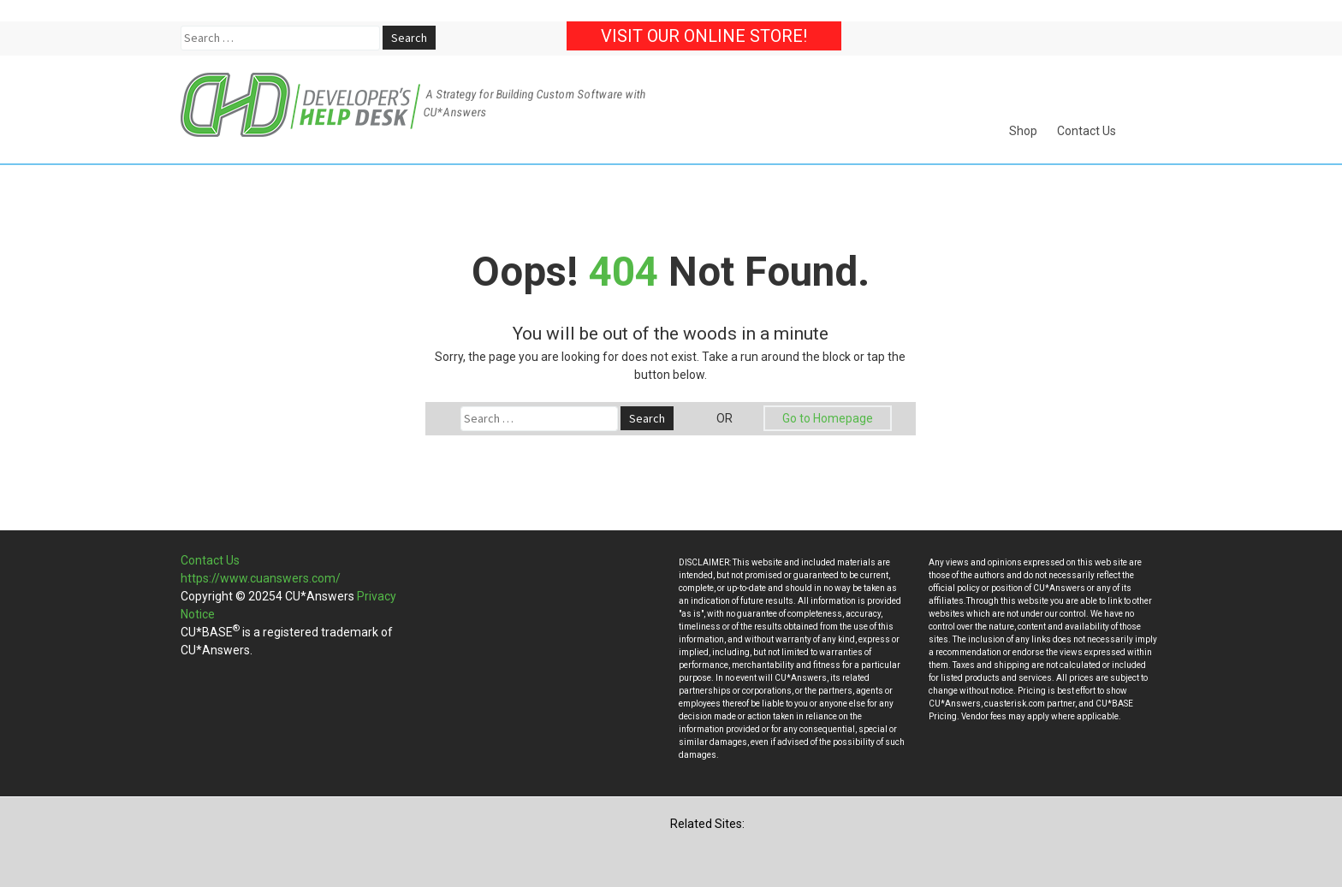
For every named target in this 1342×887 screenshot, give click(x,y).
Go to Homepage (827, 418)
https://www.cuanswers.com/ (261, 578)
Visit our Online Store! (704, 36)
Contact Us (1086, 131)
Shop (1023, 131)
